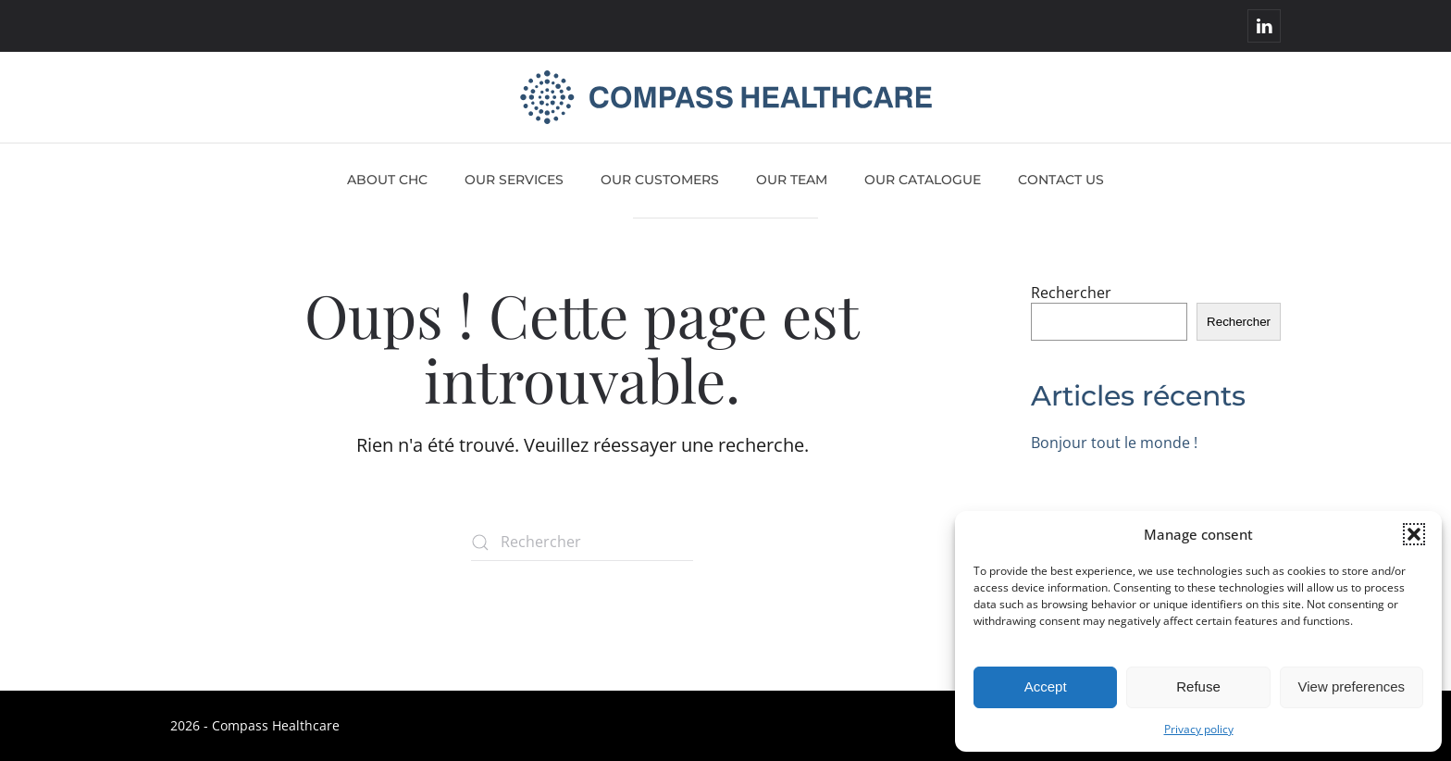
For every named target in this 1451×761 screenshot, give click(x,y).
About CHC (387, 179)
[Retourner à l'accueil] (726, 97)
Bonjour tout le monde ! (1114, 442)
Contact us (1061, 179)
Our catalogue (922, 179)
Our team (791, 179)
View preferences (1352, 686)
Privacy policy (1199, 729)
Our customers (660, 179)
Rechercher (1071, 292)
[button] (1414, 534)
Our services (514, 179)
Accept (1045, 686)
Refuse (1198, 686)
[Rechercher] (582, 542)
